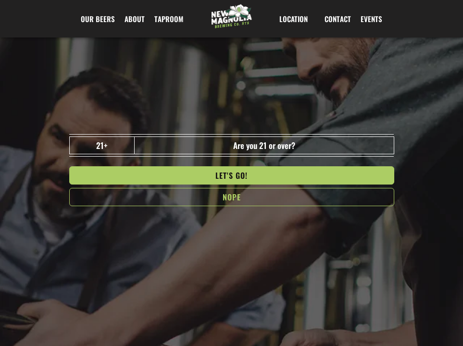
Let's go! (231, 175)
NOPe (232, 197)
